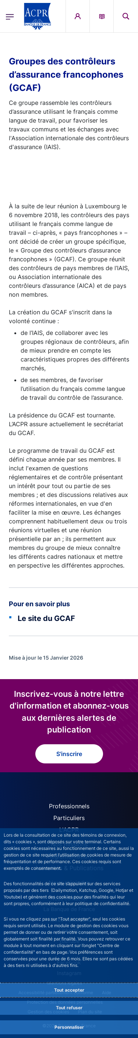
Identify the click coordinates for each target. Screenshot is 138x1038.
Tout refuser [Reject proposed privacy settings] (69, 1007)
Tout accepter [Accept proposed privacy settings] (69, 990)
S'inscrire (69, 754)
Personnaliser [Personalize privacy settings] (69, 1027)
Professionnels (69, 806)
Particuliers (69, 818)
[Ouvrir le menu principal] (10, 16)
